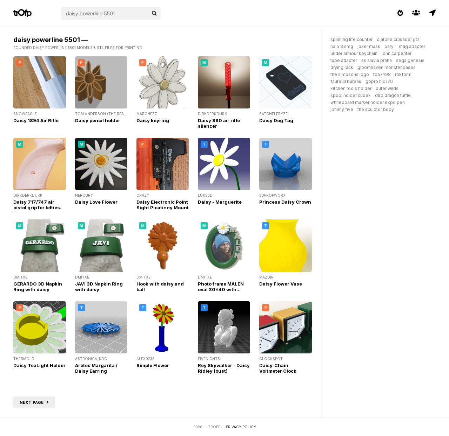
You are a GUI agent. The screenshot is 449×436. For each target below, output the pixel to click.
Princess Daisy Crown (285, 202)
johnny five (341, 109)
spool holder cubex (350, 95)
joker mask (368, 46)
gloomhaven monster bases (386, 67)
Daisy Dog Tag (276, 120)
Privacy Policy (241, 427)
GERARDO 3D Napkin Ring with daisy (37, 286)
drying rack (341, 67)
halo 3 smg (341, 46)
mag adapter (412, 46)
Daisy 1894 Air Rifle (36, 120)
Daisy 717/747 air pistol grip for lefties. (37, 204)
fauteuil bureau (345, 81)
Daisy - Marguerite (220, 202)
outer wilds (387, 88)
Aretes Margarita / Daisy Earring (96, 368)
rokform (403, 74)
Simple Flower (152, 365)
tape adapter (343, 60)
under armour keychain (353, 53)
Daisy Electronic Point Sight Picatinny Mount (162, 204)
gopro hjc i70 (379, 81)
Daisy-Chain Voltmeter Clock (277, 368)
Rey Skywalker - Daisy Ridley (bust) (224, 368)
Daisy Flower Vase (280, 284)
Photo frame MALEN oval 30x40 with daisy (221, 289)
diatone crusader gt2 (398, 39)
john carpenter (396, 53)
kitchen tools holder (350, 88)
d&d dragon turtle (393, 95)
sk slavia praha (376, 60)
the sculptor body (375, 109)
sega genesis (410, 60)
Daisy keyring (152, 120)
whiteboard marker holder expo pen (367, 102)
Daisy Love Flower (96, 202)
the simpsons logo (349, 74)
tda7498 (382, 74)
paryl (389, 46)
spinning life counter (351, 39)
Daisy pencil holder (97, 120)
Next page (34, 402)
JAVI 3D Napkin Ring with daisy (99, 286)
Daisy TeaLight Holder (39, 365)
